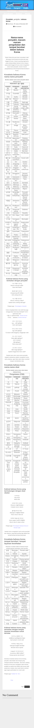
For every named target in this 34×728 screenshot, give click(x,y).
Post (12, 680)
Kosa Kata (23, 11)
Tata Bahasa (11, 11)
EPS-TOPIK (17, 19)
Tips (18, 16)
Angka (25, 8)
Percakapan (8, 14)
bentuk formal (23, 315)
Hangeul (17, 8)
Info (24, 16)
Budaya (19, 14)
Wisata (27, 14)
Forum (8, 8)
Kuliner (11, 16)
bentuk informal (22, 317)
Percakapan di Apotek (20, 306)
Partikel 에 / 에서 (15, 673)
